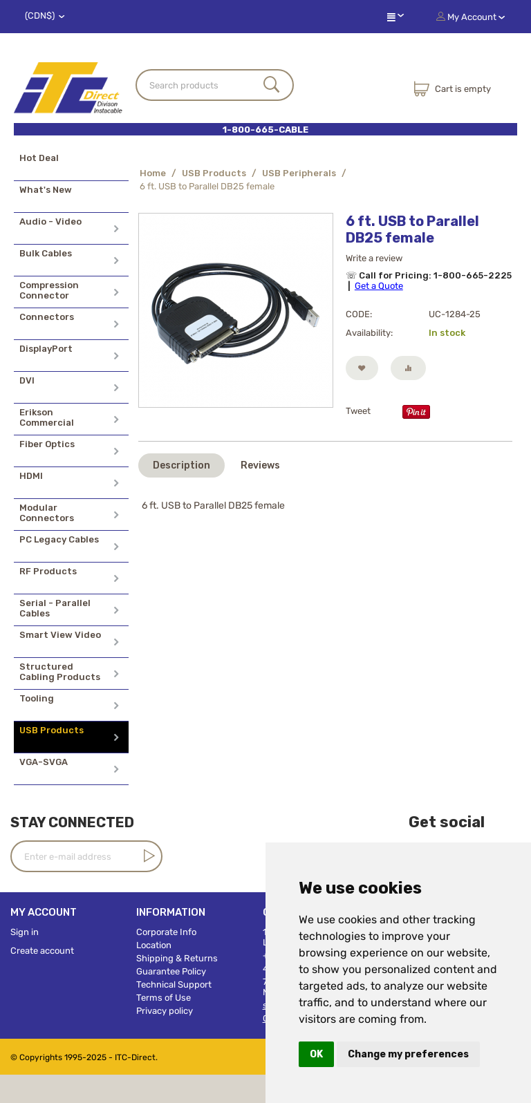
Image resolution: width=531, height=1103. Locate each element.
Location (153, 945)
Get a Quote (379, 286)
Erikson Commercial (46, 417)
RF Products (48, 571)
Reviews (260, 465)
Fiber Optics (47, 444)
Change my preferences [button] (408, 1054)
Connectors (46, 317)
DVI (27, 380)
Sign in (24, 932)
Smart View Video (60, 635)
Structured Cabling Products (59, 671)
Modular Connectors (46, 512)
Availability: (369, 333)
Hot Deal (39, 158)
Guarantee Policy (171, 971)
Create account (42, 950)
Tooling (36, 698)
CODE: (359, 314)
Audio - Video (50, 221)
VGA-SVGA (43, 762)
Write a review (374, 258)
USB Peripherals (299, 173)
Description (181, 465)
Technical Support (174, 984)
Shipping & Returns (177, 958)
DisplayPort (46, 348)
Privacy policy (164, 1011)
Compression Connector (49, 290)
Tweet (358, 411)
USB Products (51, 730)
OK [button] (316, 1054)
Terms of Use (163, 997)
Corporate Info (166, 932)
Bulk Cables (45, 253)
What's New (45, 190)
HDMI (31, 476)
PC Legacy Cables (59, 539)
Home (153, 173)
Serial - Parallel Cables (55, 608)
